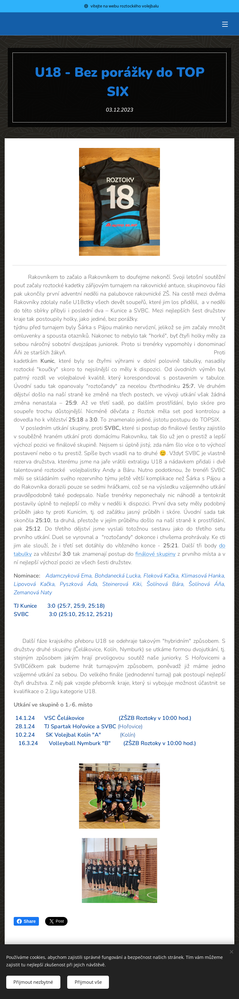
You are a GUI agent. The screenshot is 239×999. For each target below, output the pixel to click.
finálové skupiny (155, 554)
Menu (225, 24)
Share (26, 921)
